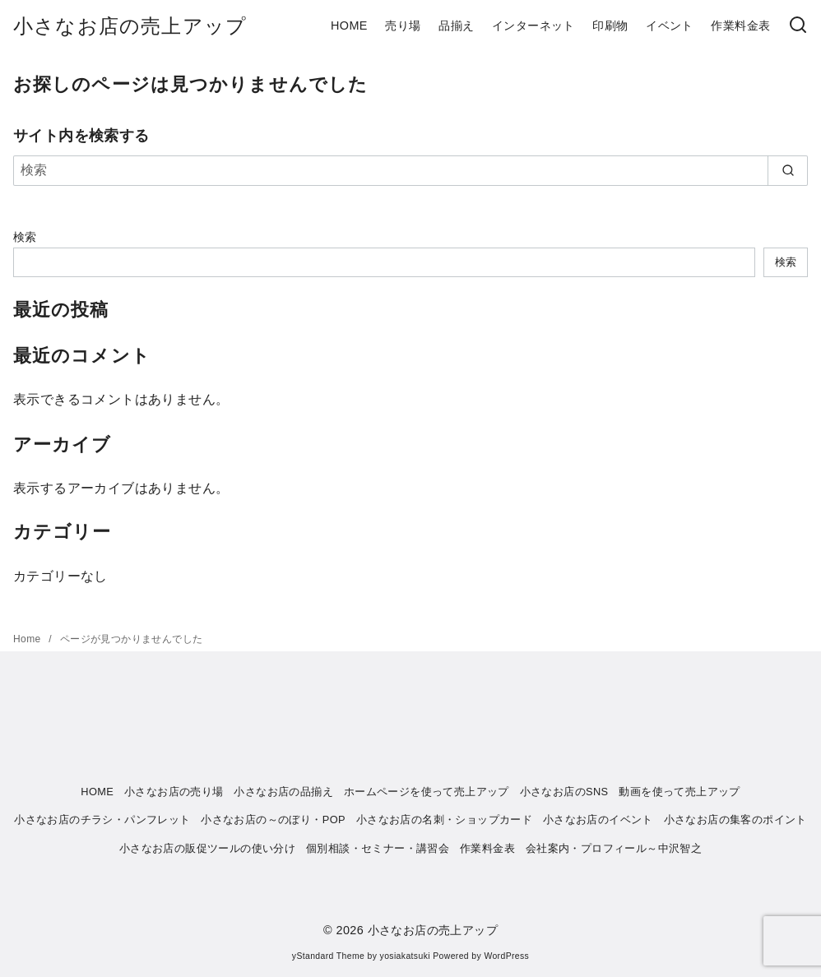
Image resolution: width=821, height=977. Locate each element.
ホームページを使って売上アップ (426, 791)
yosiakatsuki (405, 956)
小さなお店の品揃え (283, 791)
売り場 (402, 25)
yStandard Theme (328, 956)
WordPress (506, 956)
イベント (669, 25)
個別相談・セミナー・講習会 (377, 848)
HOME (349, 25)
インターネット (533, 25)
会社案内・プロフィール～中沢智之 (614, 848)
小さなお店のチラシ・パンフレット (102, 819)
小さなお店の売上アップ (130, 26)
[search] (788, 170)
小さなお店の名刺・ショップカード (444, 819)
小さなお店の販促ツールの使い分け (207, 848)
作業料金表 (740, 25)
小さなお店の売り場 (174, 791)
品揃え (456, 25)
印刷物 (610, 25)
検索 (25, 236)
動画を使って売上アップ (679, 791)
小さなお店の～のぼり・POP (273, 819)
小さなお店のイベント (598, 819)
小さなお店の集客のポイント (735, 819)
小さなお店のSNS (564, 791)
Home (28, 639)
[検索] (798, 26)
